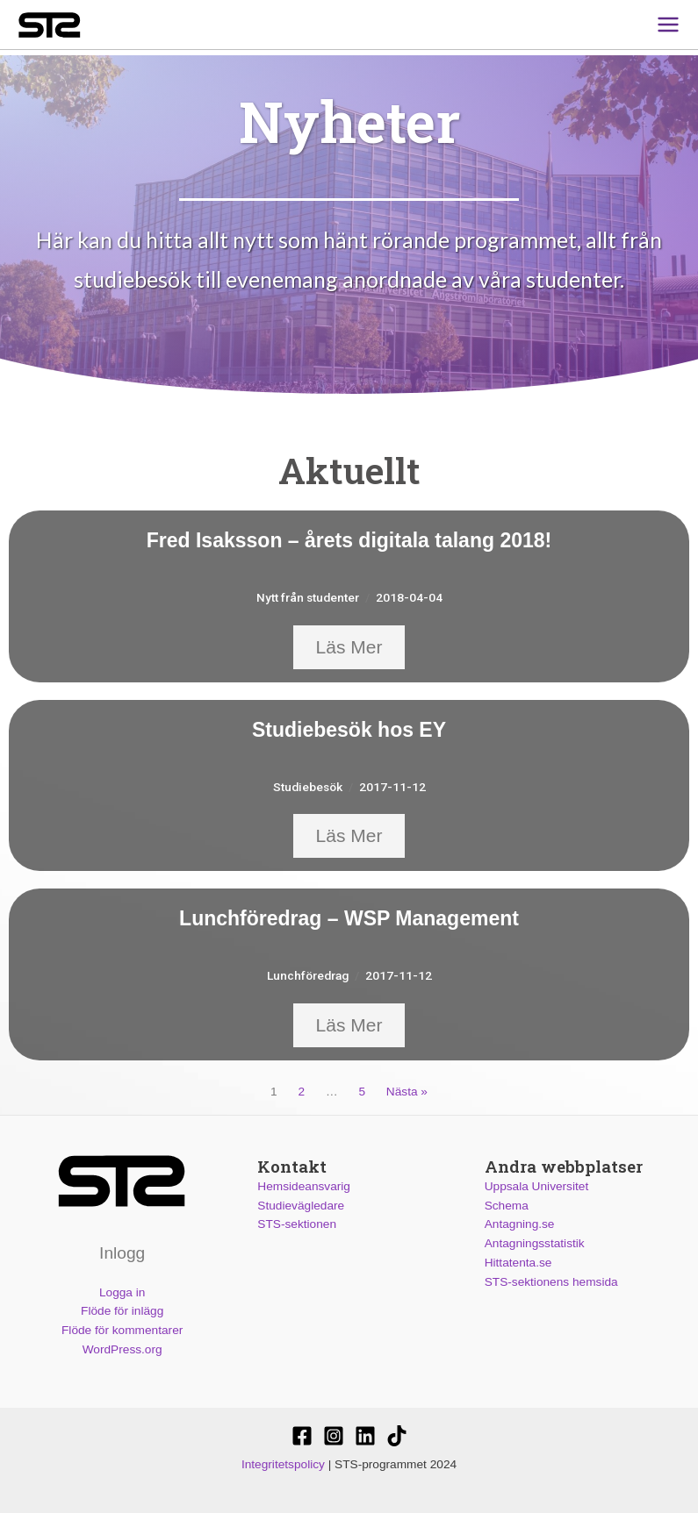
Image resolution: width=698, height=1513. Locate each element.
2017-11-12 (392, 787)
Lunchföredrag (308, 975)
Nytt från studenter (307, 597)
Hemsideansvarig (303, 1186)
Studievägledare (300, 1205)
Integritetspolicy (283, 1464)
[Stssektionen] (396, 1435)
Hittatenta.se (518, 1262)
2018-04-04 (409, 597)
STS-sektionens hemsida (551, 1281)
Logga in (122, 1291)
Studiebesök (307, 787)
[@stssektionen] (333, 1435)
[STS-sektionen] (302, 1435)
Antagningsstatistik (535, 1243)
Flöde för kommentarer (122, 1330)
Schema (507, 1205)
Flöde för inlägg (122, 1310)
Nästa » (407, 1091)
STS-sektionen (296, 1224)
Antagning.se (520, 1224)
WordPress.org (122, 1349)
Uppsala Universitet (537, 1186)
